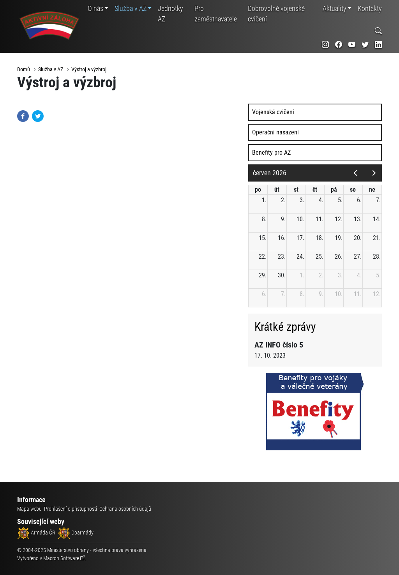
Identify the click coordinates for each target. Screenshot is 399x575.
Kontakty (370, 8)
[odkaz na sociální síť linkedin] (378, 45)
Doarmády (76, 532)
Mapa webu (29, 509)
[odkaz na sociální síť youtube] (351, 45)
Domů (23, 69)
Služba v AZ (131, 8)
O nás (95, 8)
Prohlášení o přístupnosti (70, 509)
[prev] (355, 173)
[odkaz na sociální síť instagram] (325, 45)
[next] (374, 173)
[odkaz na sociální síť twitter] (365, 45)
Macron (61, 558)
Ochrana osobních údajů (125, 509)
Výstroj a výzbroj (88, 69)
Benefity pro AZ (272, 153)
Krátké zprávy (286, 326)
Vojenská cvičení (274, 112)
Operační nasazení (276, 132)
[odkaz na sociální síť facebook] (338, 45)
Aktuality (334, 8)
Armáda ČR (36, 532)
